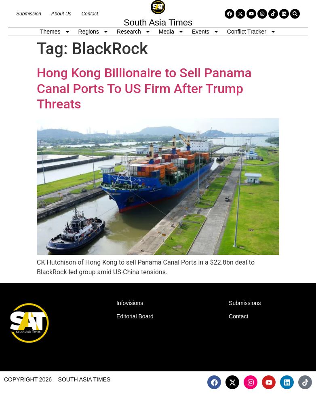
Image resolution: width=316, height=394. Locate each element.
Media (171, 32)
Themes (55, 32)
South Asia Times (158, 22)
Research (134, 32)
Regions (93, 32)
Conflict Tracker (251, 32)
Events (205, 32)
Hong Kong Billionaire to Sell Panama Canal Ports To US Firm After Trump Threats (144, 88)
